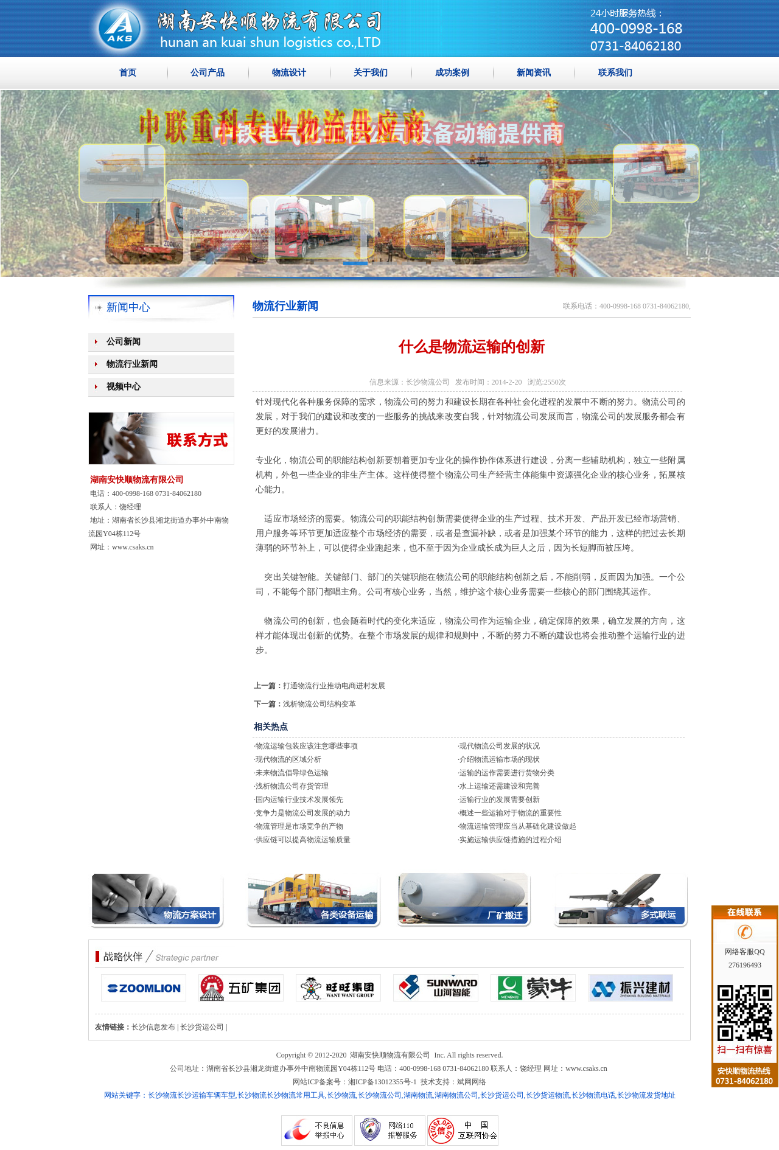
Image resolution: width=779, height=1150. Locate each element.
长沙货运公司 (202, 1027)
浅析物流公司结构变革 (319, 704)
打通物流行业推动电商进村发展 (334, 685)
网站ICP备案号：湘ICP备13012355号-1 (354, 1082)
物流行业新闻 (132, 364)
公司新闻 (124, 341)
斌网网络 (471, 1082)
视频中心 (124, 386)
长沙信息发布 (153, 1027)
